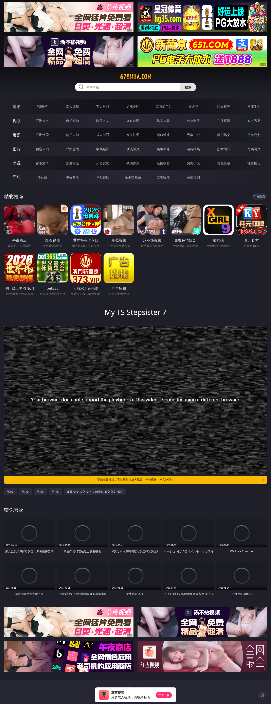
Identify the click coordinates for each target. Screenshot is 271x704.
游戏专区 (132, 106)
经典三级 (193, 135)
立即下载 (163, 695)
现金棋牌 (223, 106)
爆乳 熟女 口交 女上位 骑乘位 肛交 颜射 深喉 (95, 492)
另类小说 (193, 163)
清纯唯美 (193, 149)
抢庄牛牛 (253, 106)
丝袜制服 (193, 120)
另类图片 (253, 149)
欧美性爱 (132, 135)
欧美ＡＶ (102, 120)
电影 (17, 134)
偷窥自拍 (42, 149)
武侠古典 (132, 163)
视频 (17, 120)
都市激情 (42, 163)
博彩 (17, 106)
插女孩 (42, 177)
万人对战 (102, 106)
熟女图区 (223, 149)
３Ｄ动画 (132, 120)
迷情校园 (163, 163)
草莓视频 (102, 177)
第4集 (55, 492)
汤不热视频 (133, 177)
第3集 (40, 492)
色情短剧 (193, 177)
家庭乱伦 (72, 163)
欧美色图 (102, 149)
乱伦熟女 (223, 135)
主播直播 (223, 120)
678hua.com (135, 77)
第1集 (10, 492)
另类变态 (253, 135)
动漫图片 (132, 149)
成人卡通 (102, 135)
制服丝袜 (163, 135)
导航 (17, 177)
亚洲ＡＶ (42, 120)
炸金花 (193, 106)
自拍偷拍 (72, 120)
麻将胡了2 (163, 106)
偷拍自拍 (72, 135)
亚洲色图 (72, 149)
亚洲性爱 (42, 135)
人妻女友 (102, 163)
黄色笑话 (223, 163)
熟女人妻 (163, 120)
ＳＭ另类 (253, 120)
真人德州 (72, 106)
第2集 (25, 492)
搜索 (188, 87)
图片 (17, 149)
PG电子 (42, 106)
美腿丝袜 (163, 149)
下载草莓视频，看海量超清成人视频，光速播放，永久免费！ (181, 479)
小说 (17, 163)
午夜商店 (72, 177)
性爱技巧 (253, 163)
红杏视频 (163, 177)
